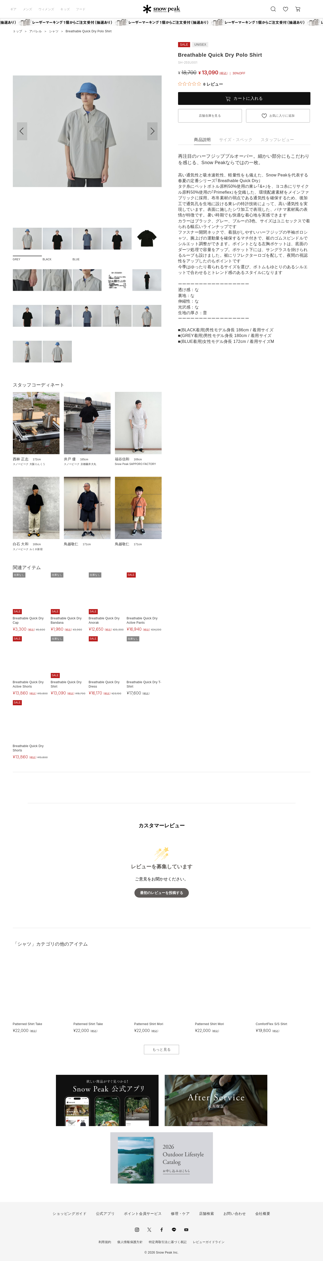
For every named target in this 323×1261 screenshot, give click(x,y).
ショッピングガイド (69, 1214)
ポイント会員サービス (143, 1214)
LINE (174, 1230)
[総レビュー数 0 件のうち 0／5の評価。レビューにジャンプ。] (200, 84)
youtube (186, 1230)
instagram (137, 1230)
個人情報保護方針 (130, 1242)
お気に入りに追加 (282, 115)
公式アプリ (105, 1214)
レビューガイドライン (208, 1242)
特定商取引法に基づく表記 (168, 1242)
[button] (152, 131)
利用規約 (105, 1242)
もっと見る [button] (161, 1049)
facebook (162, 1230)
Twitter (149, 1230)
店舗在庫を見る (210, 115)
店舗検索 (206, 1214)
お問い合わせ (234, 1214)
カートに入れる (248, 98)
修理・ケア (180, 1214)
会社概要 (262, 1214)
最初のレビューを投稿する (161, 893)
